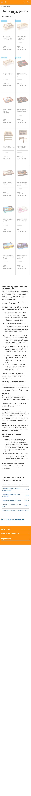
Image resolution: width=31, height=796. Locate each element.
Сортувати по (5, 16)
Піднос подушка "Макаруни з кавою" (22, 110)
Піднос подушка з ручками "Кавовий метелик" (22, 184)
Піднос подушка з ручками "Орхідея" (22, 219)
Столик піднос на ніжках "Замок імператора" (21, 38)
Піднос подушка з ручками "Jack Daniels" (22, 257)
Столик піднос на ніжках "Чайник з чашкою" (21, 147)
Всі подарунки (7, 6)
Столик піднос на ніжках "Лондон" (11, 500)
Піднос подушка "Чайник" (7, 183)
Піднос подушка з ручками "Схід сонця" (7, 220)
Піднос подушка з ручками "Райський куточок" (8, 257)
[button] (24, 2)
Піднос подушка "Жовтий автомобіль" (12, 510)
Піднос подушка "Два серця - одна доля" (22, 74)
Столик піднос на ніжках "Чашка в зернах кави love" (11, 489)
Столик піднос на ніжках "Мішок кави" (8, 146)
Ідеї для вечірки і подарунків (12, 519)
